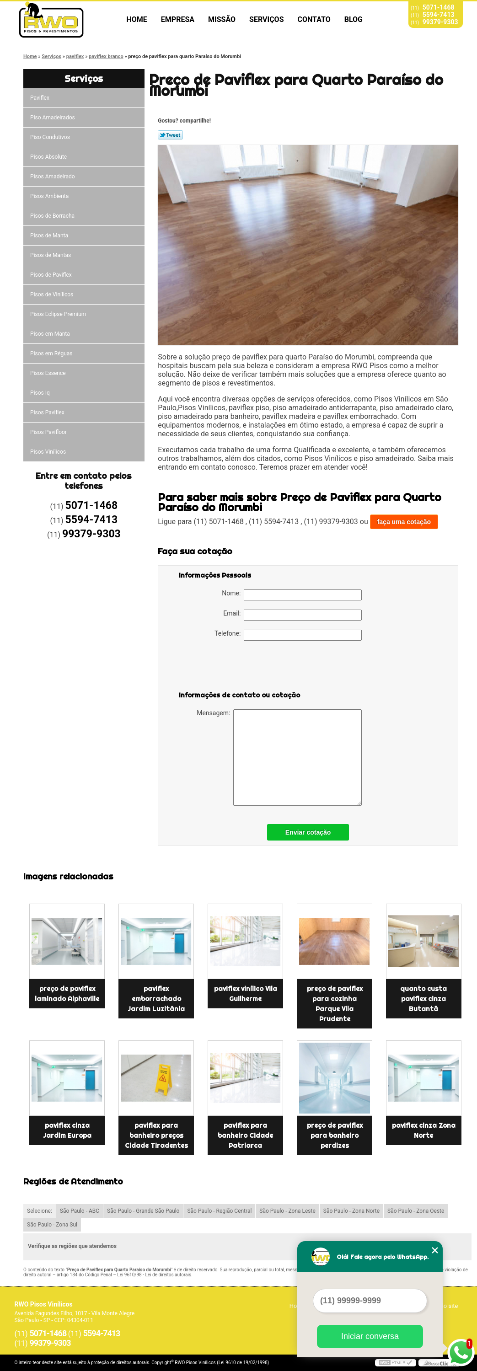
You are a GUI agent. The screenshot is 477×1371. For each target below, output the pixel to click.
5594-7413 (439, 14)
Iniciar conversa (370, 1336)
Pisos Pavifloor (49, 432)
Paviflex (40, 98)
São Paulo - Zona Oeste (415, 1211)
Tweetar (170, 134)
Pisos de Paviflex (51, 275)
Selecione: (39, 1211)
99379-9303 (440, 22)
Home (137, 19)
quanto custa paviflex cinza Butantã (423, 999)
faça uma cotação (404, 521)
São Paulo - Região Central (219, 1211)
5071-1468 (439, 7)
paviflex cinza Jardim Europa (67, 1130)
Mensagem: (279, 757)
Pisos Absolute (49, 157)
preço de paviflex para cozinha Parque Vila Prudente (335, 1004)
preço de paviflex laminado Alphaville (67, 994)
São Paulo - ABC (79, 1211)
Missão (222, 19)
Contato (314, 19)
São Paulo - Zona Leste (287, 1211)
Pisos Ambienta (50, 196)
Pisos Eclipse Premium (58, 314)
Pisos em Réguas (52, 353)
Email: (292, 615)
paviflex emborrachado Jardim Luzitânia (156, 999)
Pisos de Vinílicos (52, 294)
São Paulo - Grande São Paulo (143, 1211)
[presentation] (236, 668)
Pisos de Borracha (53, 216)
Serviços (266, 19)
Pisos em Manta (50, 334)
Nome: (292, 594)
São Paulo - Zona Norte (351, 1211)
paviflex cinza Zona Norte (424, 1130)
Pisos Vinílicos (48, 452)
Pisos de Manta (50, 235)
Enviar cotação (308, 832)
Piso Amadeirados (53, 117)
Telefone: (288, 635)
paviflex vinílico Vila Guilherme (245, 994)
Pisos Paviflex (48, 412)
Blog (353, 19)
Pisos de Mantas (51, 255)
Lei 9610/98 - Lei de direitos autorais (154, 1274)
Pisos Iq (40, 393)
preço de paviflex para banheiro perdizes (335, 1135)
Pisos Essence (48, 373)
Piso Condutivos (50, 137)
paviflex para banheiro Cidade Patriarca (245, 1135)
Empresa (177, 19)
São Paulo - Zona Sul (52, 1224)
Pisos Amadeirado (53, 176)
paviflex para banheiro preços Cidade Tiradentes (156, 1135)
